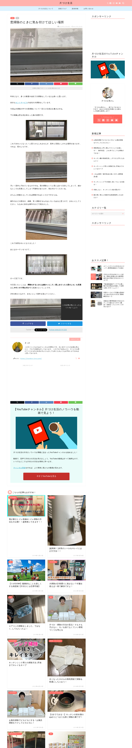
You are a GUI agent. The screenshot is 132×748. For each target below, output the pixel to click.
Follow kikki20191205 (58, 330)
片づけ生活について (45, 9)
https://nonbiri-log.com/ (31, 358)
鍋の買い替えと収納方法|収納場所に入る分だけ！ (109, 196)
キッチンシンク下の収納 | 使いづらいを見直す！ (109, 183)
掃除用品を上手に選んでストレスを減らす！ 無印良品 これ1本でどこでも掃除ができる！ (109, 150)
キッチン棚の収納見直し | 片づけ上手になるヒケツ (109, 160)
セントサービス (21, 102)
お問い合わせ (89, 9)
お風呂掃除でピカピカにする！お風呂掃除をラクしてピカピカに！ (108, 141)
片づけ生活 (66, 3)
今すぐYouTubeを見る (46, 476)
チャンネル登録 (19, 468)
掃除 (12, 18)
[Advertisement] (27, 381)
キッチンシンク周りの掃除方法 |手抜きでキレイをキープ (109, 168)
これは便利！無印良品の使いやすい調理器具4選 (108, 175)
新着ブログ (62, 9)
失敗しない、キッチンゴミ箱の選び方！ (107, 189)
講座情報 (75, 9)
